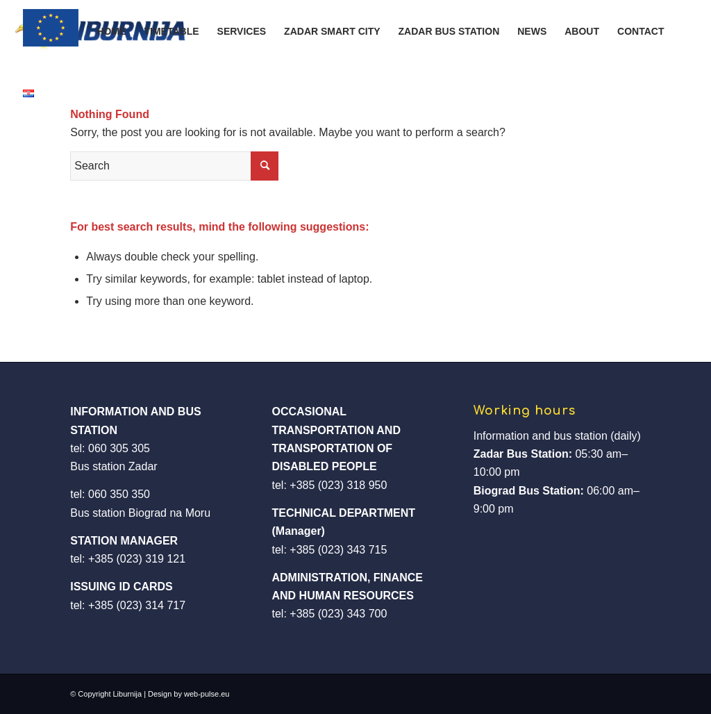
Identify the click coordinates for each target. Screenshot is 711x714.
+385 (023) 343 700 (338, 614)
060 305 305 (119, 448)
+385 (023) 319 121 (136, 559)
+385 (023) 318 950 (338, 485)
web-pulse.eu (206, 694)
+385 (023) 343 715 (338, 550)
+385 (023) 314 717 (136, 605)
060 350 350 (119, 494)
